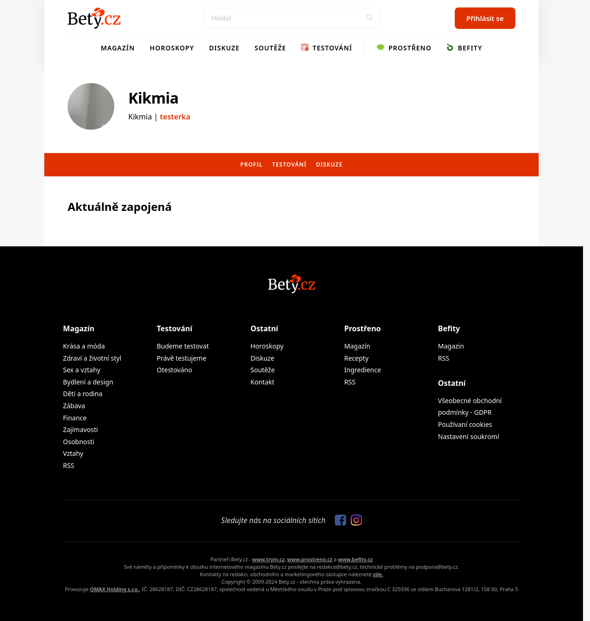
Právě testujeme (181, 358)
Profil (251, 164)
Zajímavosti (80, 429)
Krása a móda (84, 346)
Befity (464, 47)
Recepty (356, 358)
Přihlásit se (485, 18)
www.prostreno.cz (310, 559)
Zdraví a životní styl (92, 358)
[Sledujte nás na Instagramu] (354, 520)
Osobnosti (78, 441)
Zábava (74, 405)
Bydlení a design (88, 381)
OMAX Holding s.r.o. (114, 589)
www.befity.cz (355, 559)
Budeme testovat (183, 346)
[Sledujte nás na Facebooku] (338, 520)
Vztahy (73, 453)
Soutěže (270, 47)
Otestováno (174, 369)
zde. (378, 574)
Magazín (118, 47)
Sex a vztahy (81, 369)
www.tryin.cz (268, 559)
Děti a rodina (83, 393)
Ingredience (362, 369)
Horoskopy (172, 47)
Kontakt (262, 381)
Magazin (451, 346)
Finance (75, 417)
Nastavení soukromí (468, 436)
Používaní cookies (465, 424)
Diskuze (224, 47)
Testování (327, 47)
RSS (68, 465)
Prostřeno (404, 47)
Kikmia (153, 98)
